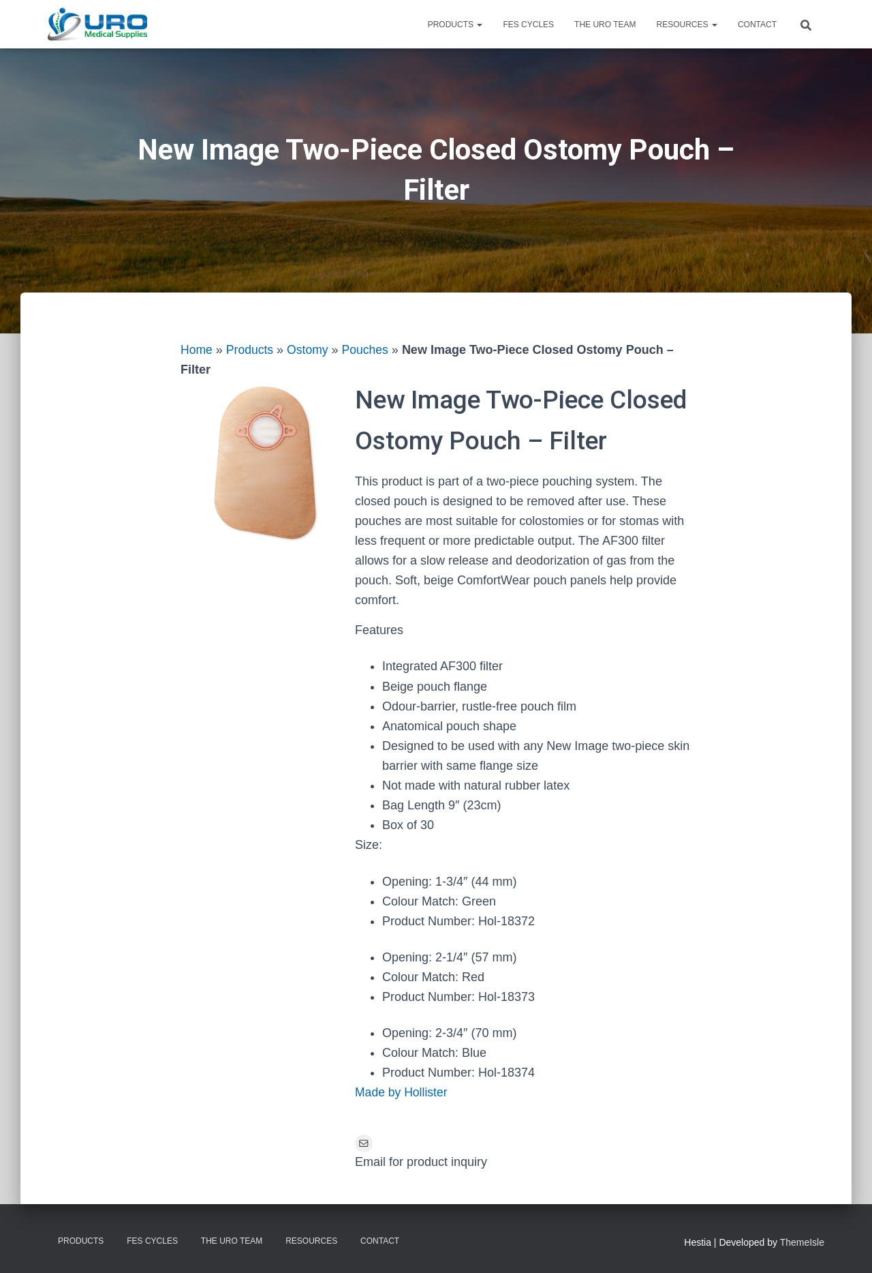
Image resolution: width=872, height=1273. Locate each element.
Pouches (368, 350)
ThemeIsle (802, 1243)
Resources (687, 24)
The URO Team (605, 24)
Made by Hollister (402, 1092)
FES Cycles (528, 24)
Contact (757, 24)
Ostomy (310, 350)
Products (455, 24)
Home (197, 350)
